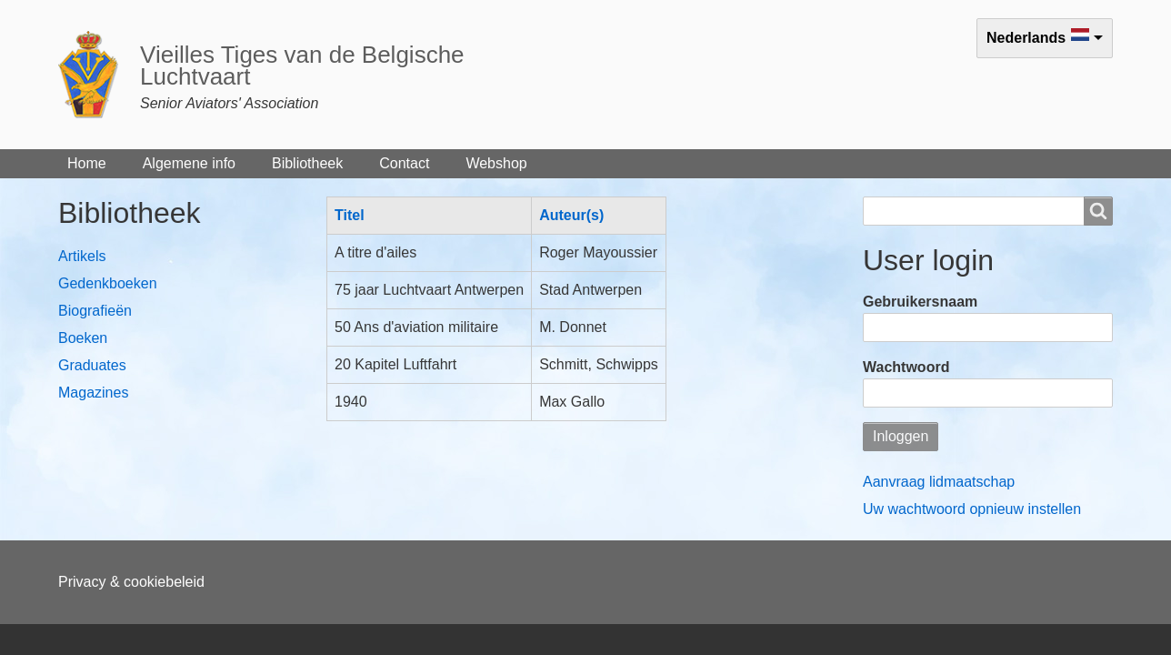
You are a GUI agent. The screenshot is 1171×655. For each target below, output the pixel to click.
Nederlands (1026, 37)
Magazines (93, 392)
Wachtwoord (906, 367)
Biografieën (95, 310)
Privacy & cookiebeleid (131, 582)
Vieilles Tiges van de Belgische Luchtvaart (302, 65)
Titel (357, 215)
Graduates (92, 365)
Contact (404, 163)
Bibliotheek (307, 163)
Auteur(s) (571, 215)
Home (86, 163)
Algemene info (189, 163)
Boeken (82, 338)
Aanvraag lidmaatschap (939, 481)
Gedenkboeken (107, 283)
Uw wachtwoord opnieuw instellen (972, 509)
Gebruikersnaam (920, 301)
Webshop (495, 163)
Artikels (81, 256)
